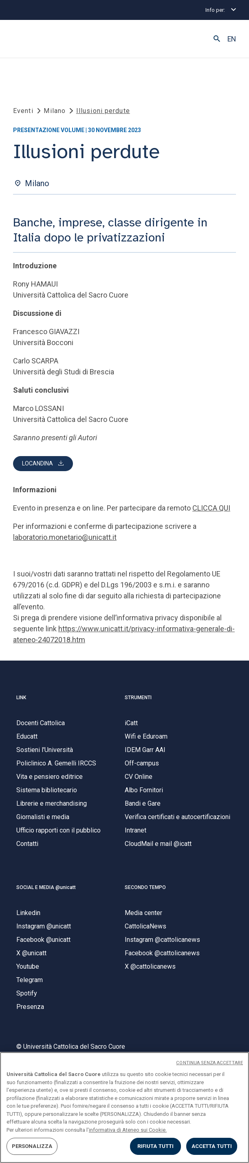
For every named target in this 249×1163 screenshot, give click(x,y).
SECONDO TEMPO (145, 887)
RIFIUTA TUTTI (155, 1146)
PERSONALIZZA (32, 1146)
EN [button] (231, 39)
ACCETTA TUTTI (212, 1146)
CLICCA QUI (211, 508)
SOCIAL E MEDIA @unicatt (46, 887)
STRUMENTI (138, 697)
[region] (124, 1107)
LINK (21, 697)
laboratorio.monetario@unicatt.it (65, 537)
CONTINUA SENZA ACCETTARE (209, 1062)
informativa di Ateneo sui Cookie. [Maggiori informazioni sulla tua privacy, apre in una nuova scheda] (128, 1130)
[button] (216, 39)
